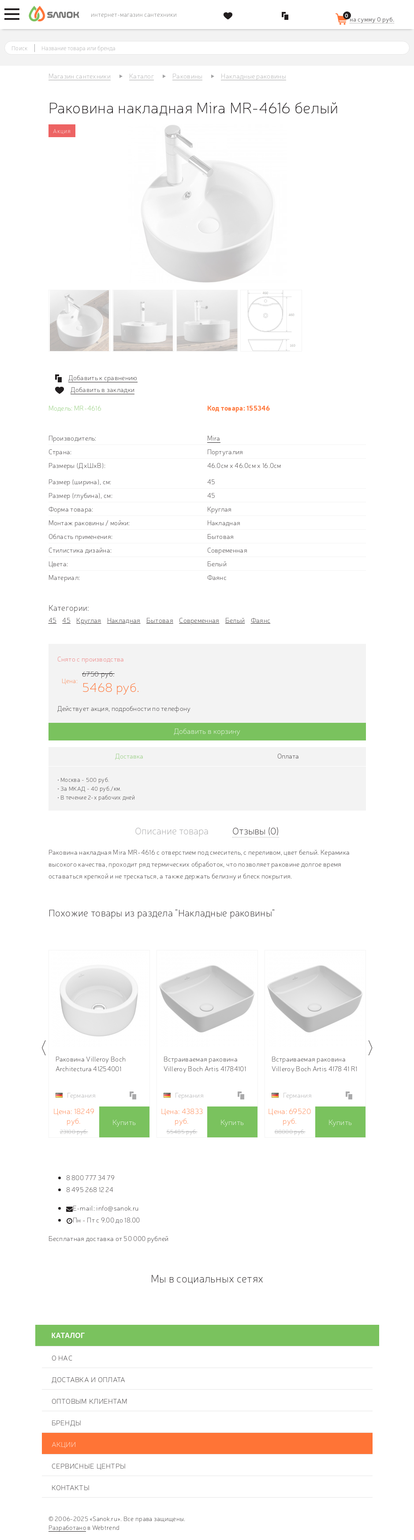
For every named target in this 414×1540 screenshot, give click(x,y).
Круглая (88, 619)
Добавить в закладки (103, 389)
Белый (235, 619)
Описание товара (172, 830)
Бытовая (159, 619)
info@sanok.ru (117, 1207)
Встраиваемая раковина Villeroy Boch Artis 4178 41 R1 (315, 1063)
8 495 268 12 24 (90, 1189)
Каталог (68, 1335)
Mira (213, 437)
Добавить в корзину (207, 730)
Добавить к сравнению (103, 377)
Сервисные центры (89, 1465)
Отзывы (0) (255, 830)
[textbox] (215, 48)
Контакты (71, 1487)
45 (52, 619)
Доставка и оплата (89, 1379)
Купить (124, 1122)
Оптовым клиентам (90, 1400)
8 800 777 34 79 (90, 1177)
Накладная (124, 619)
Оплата (288, 755)
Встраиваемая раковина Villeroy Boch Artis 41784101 (205, 1063)
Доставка (129, 755)
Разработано (67, 1527)
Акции (64, 1444)
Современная (199, 619)
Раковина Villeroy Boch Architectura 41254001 (91, 1063)
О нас (62, 1357)
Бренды (67, 1422)
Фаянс (261, 619)
